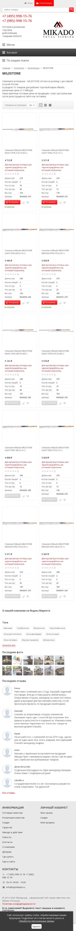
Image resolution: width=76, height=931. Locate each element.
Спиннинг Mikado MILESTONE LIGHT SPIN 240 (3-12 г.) (18, 252)
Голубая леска (23, 628)
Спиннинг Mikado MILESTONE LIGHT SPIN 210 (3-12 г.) (55, 151)
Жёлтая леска (39, 628)
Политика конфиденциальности (18, 903)
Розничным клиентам (13, 817)
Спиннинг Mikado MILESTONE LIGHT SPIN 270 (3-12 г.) (55, 449)
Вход (28, 3)
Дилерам (6, 851)
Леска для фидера (33, 634)
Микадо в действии (12, 832)
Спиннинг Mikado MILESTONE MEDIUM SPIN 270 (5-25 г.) (55, 252)
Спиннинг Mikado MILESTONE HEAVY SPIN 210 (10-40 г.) (18, 151)
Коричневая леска (57, 628)
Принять (36, 926)
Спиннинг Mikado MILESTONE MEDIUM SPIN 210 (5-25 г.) (18, 545)
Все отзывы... (9, 792)
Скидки (5, 822)
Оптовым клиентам (12, 812)
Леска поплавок (10, 640)
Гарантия (7, 827)
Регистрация (44, 3)
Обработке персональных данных (36, 921)
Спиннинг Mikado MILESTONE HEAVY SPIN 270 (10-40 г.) (55, 352)
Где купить (8, 856)
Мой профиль (47, 822)
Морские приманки (30, 640)
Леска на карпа (52, 634)
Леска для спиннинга (12, 634)
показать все (8, 645)
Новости (6, 837)
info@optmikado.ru (15, 887)
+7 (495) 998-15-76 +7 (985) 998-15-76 (17, 18)
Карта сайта (8, 861)
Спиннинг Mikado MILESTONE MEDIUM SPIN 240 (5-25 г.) (55, 545)
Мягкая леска (48, 640)
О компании (8, 846)
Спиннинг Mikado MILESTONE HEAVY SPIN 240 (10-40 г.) (18, 352)
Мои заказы (46, 812)
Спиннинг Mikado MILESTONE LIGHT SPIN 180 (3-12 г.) (18, 449)
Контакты (7, 842)
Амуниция (8, 628)
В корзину (12, 202)
